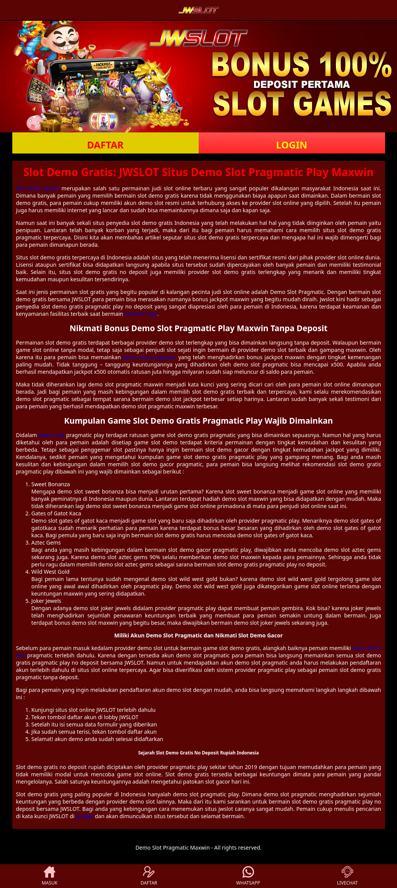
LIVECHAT (347, 876)
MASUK (49, 876)
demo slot (52, 435)
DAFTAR (105, 144)
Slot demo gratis (37, 188)
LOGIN (291, 144)
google (84, 816)
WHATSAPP (248, 876)
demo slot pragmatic (149, 357)
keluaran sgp (141, 313)
